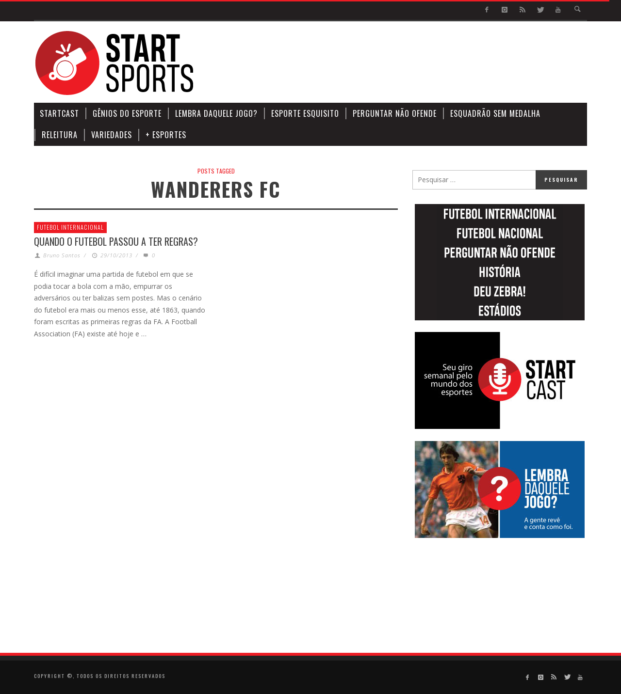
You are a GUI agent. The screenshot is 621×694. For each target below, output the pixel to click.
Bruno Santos (62, 255)
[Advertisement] (410, 63)
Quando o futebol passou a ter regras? (116, 241)
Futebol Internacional (70, 227)
